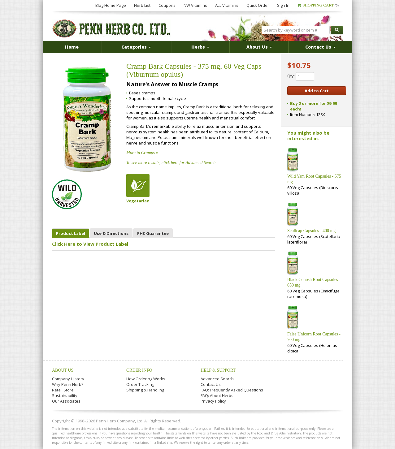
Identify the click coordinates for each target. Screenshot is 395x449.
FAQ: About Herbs (217, 395)
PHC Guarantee (153, 233)
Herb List (142, 5)
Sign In (283, 5)
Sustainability (64, 395)
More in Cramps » (142, 152)
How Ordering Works (145, 379)
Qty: (300, 76)
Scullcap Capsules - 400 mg (311, 230)
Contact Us (211, 384)
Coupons (167, 5)
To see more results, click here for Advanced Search (170, 162)
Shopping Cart (320, 5)
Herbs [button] (200, 47)
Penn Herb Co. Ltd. (111, 28)
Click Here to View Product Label (90, 244)
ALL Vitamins (226, 5)
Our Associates (66, 401)
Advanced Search (217, 379)
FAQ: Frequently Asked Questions (232, 390)
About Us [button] (259, 47)
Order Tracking (140, 384)
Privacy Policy (213, 401)
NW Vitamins (195, 5)
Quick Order (257, 5)
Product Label (70, 233)
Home (72, 47)
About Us (62, 370)
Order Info (139, 370)
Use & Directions (111, 233)
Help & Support (218, 370)
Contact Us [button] (320, 47)
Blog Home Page (110, 5)
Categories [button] (136, 47)
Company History (68, 379)
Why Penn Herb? (67, 384)
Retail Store (63, 390)
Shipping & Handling (145, 390)
